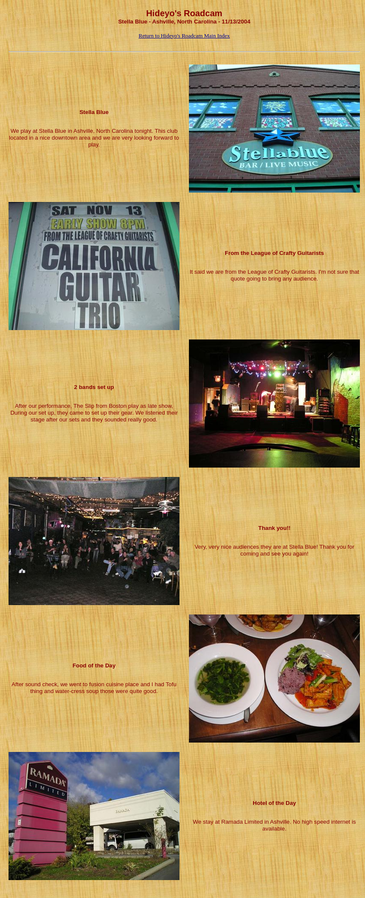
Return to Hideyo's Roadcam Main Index (184, 35)
